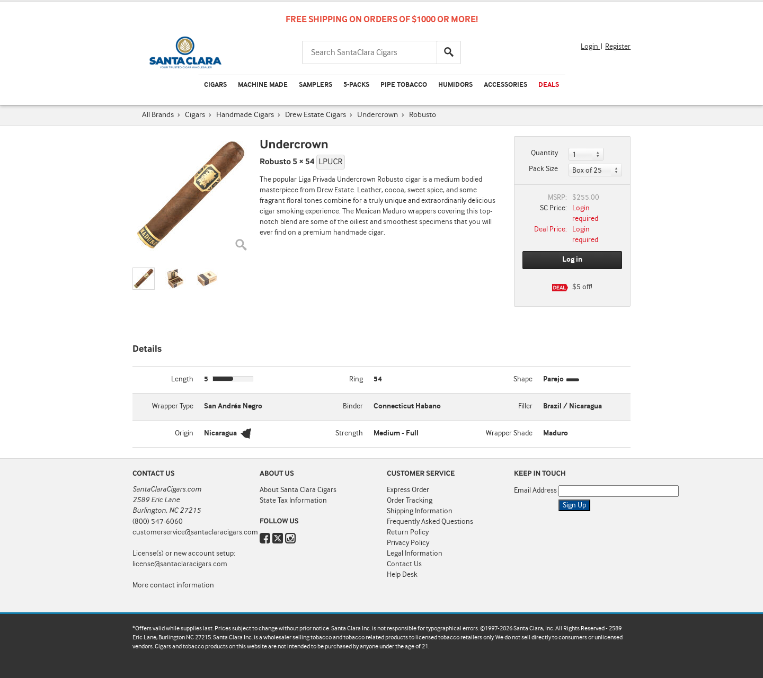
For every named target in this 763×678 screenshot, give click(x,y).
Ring (356, 379)
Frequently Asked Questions (430, 522)
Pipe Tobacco (403, 85)
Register (618, 46)
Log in (572, 259)
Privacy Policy (408, 543)
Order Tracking (409, 500)
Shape (523, 379)
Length (182, 379)
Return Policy (408, 532)
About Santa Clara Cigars (298, 490)
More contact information (173, 585)
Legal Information (414, 553)
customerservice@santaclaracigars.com (195, 532)
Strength (349, 433)
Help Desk (402, 574)
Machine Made (263, 85)
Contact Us (404, 564)
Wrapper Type (172, 406)
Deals (548, 85)
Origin (184, 433)
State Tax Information (293, 500)
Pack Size (543, 169)
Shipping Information (420, 511)
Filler (525, 406)
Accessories (505, 85)
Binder (353, 406)
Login (590, 46)
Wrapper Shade (509, 433)
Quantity (544, 153)
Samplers (315, 85)
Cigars (215, 85)
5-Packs (356, 85)
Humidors (455, 85)
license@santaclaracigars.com (179, 564)
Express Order (408, 490)
